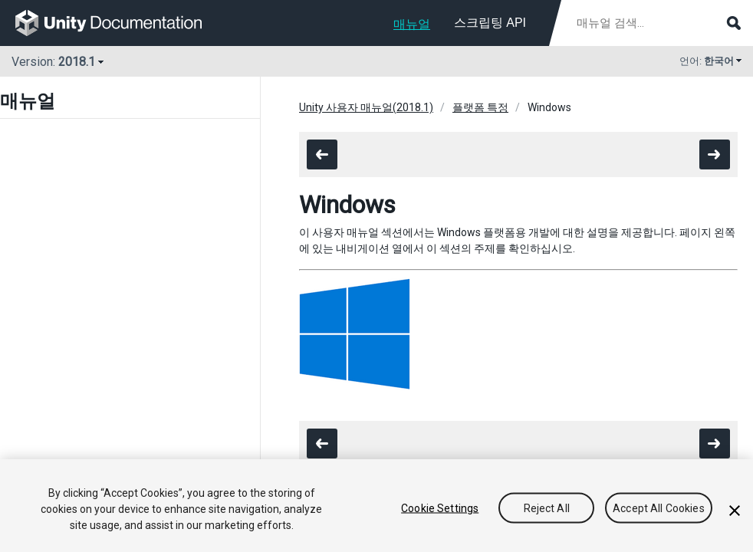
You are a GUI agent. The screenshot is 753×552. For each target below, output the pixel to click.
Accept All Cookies (659, 507)
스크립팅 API (490, 22)
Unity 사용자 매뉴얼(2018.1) (366, 107)
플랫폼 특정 (480, 107)
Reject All (547, 507)
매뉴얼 (411, 24)
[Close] (734, 510)
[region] (376, 505)
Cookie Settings (439, 507)
